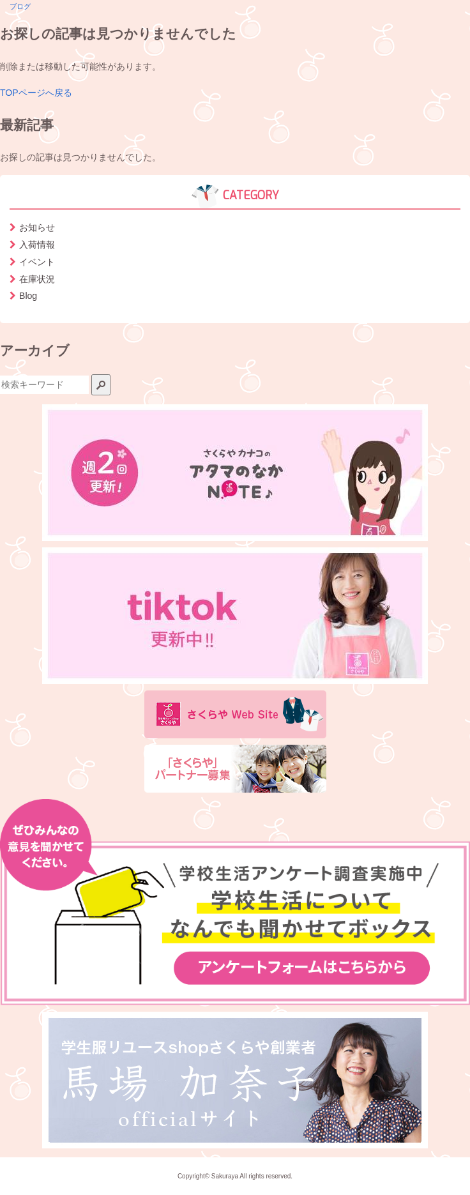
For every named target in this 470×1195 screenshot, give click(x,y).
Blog (28, 296)
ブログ (20, 6)
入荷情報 (37, 245)
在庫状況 (37, 279)
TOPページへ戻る (36, 93)
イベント (37, 262)
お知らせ (37, 227)
